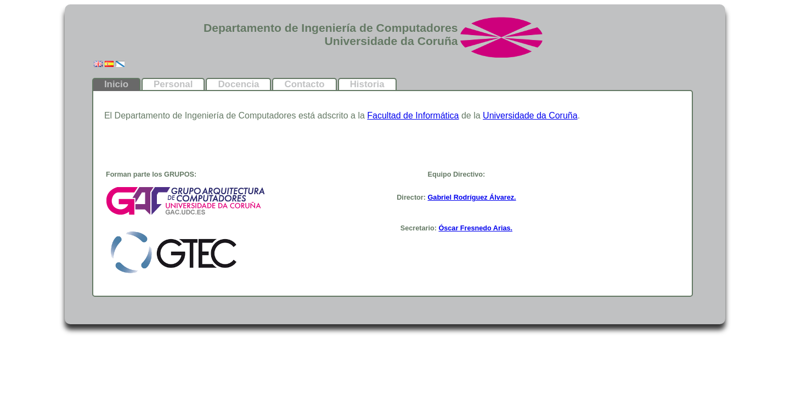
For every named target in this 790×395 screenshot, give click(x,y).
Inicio (116, 84)
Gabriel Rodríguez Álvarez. (472, 197)
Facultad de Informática (413, 115)
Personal (173, 84)
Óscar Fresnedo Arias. (475, 228)
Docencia (238, 84)
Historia (367, 84)
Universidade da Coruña (530, 115)
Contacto (304, 84)
